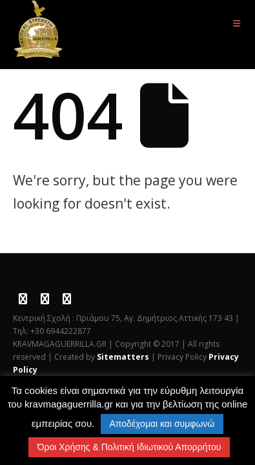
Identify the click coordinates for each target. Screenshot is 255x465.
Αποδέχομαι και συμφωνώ (162, 423)
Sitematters (123, 356)
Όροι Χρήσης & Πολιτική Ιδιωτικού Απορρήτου (129, 447)
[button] (237, 23)
